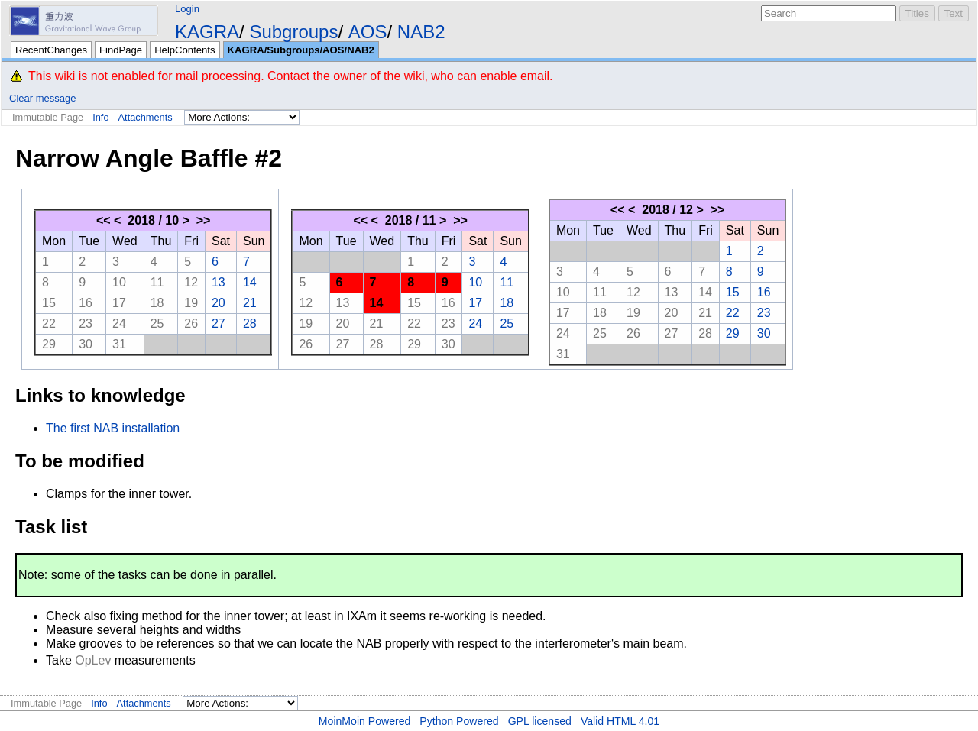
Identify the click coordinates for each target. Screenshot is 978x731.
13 (218, 282)
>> (203, 220)
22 (49, 323)
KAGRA (207, 31)
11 (157, 282)
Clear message (42, 98)
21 (250, 302)
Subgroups (293, 31)
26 (191, 323)
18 (157, 302)
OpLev (93, 660)
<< (103, 220)
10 (119, 282)
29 (49, 344)
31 (119, 344)
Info (100, 117)
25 (157, 323)
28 (250, 323)
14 (250, 282)
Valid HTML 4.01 (620, 721)
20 (218, 302)
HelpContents (184, 50)
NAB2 (421, 31)
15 (49, 302)
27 (218, 323)
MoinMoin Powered (365, 721)
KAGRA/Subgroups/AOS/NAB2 (301, 50)
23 (85, 323)
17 (119, 302)
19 (191, 302)
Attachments (145, 117)
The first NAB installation (113, 428)
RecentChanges (51, 50)
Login (187, 9)
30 (85, 344)
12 (191, 282)
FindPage (120, 50)
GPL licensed (540, 721)
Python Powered (458, 721)
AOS (367, 31)
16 (85, 302)
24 (119, 323)
